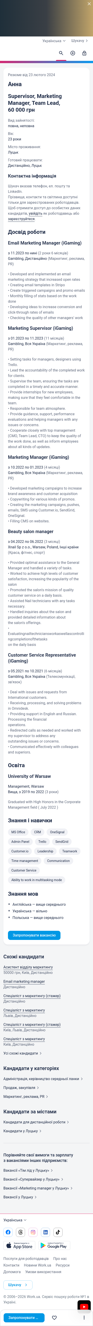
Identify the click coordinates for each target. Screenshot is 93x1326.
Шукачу (80, 41)
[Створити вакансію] (73, 53)
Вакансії (20, 1197)
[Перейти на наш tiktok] (58, 1232)
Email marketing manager (24, 981)
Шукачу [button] (18, 1285)
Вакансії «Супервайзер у (34, 1179)
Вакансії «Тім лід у (29, 1170)
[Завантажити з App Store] (19, 1245)
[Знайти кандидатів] (61, 53)
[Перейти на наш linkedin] (45, 1232)
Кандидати (37, 1122)
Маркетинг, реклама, (26, 1096)
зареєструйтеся (21, 219)
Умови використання (43, 1272)
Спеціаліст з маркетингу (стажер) (32, 996)
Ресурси (63, 1265)
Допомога (12, 1272)
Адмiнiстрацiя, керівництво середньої (44, 1079)
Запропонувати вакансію (26, 1318)
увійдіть (36, 213)
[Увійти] (84, 53)
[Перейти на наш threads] (20, 1232)
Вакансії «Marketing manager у (38, 1188)
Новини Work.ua (37, 1265)
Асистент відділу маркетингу (28, 967)
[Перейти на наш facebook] (8, 1232)
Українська (15, 1220)
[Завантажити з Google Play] (54, 1245)
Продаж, (22, 1088)
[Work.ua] (8, 54)
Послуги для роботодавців (26, 1258)
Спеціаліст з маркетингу (24, 1010)
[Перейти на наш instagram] (33, 1232)
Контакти (11, 1265)
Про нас (60, 1258)
